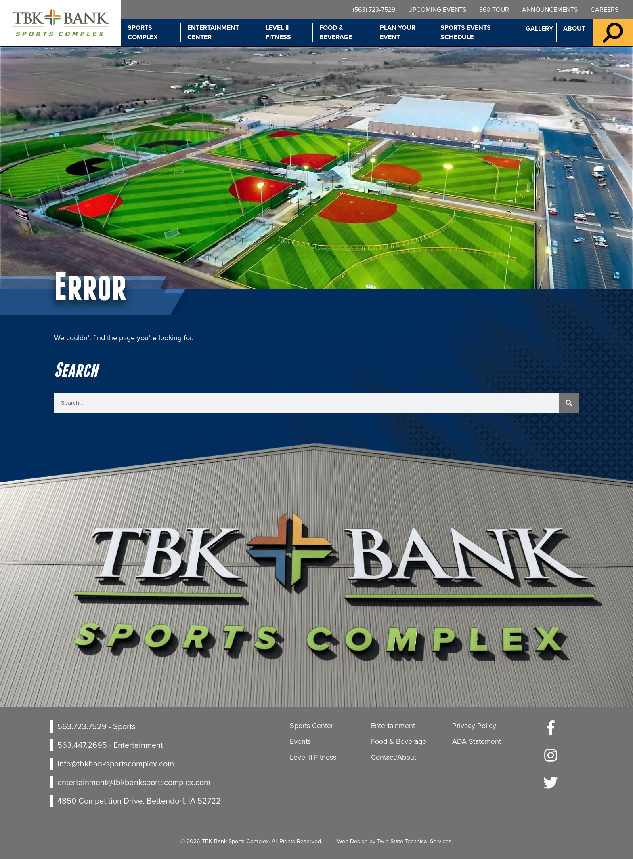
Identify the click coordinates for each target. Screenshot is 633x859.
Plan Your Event (397, 32)
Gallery (539, 28)
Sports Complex (143, 32)
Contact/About (393, 757)
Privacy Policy (474, 725)
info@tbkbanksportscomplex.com (115, 764)
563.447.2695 (82, 745)
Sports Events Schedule (465, 32)
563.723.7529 (82, 726)
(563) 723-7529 (374, 9)
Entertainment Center (213, 32)
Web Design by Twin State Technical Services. (395, 841)
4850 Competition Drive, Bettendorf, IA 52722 (139, 801)
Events (300, 741)
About (574, 28)
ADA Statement (476, 741)
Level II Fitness (278, 32)
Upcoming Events (437, 9)
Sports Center (311, 725)
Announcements (550, 9)
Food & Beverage (335, 32)
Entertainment (393, 725)
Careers (604, 9)
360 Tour (494, 9)
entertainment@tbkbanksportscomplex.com (133, 782)
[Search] (569, 403)
